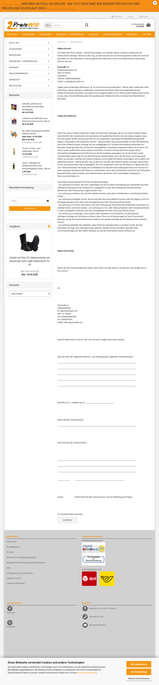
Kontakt (10, 555)
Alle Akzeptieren (139, 664)
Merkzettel (143, 16)
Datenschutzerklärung (87, 673)
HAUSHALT (94, 34)
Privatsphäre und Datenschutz (20, 576)
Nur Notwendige (139, 672)
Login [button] (130, 16)
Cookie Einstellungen (16, 586)
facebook (11, 616)
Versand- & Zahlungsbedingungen (21, 560)
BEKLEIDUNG (45, 34)
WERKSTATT (132, 34)
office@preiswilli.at (97, 628)
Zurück (67, 523)
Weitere (147, 34)
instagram (11, 629)
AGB (8, 571)
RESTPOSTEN (15, 89)
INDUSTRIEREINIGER (112, 34)
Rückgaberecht (13, 550)
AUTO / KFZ (12, 34)
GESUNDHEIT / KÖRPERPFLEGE (70, 34)
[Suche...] (48, 25)
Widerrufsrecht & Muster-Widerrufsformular (26, 566)
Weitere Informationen (139, 678)
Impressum (12, 545)
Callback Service (14, 581)
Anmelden (29, 211)
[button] (117, 16)
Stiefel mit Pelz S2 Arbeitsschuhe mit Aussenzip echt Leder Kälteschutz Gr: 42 (29, 264)
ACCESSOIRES (28, 34)
